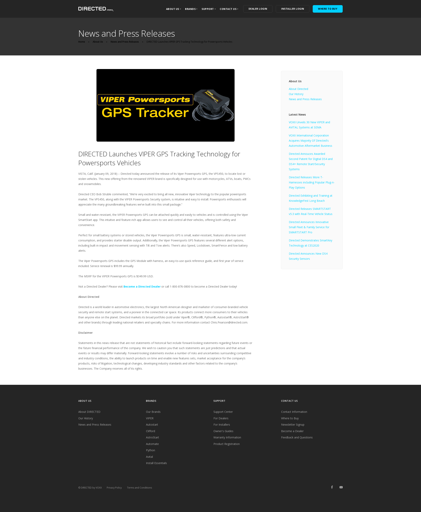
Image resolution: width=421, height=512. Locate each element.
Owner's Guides (223, 431)
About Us (98, 41)
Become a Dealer (292, 431)
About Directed (298, 89)
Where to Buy (290, 418)
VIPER (149, 418)
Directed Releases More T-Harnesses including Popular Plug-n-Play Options (312, 182)
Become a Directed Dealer (142, 286)
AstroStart (152, 437)
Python (150, 450)
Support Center (223, 412)
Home (81, 41)
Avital (149, 457)
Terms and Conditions (139, 487)
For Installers (221, 424)
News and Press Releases (125, 41)
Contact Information (294, 412)
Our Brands (153, 412)
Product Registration (226, 444)
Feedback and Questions (297, 437)
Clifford (150, 431)
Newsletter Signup (292, 424)
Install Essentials (156, 463)
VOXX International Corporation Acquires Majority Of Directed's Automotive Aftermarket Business (310, 141)
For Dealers (220, 418)
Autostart (152, 424)
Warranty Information (227, 437)
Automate (152, 444)
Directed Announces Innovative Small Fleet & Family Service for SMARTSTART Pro (309, 227)
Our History (296, 94)
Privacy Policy (114, 487)
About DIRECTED (89, 412)
